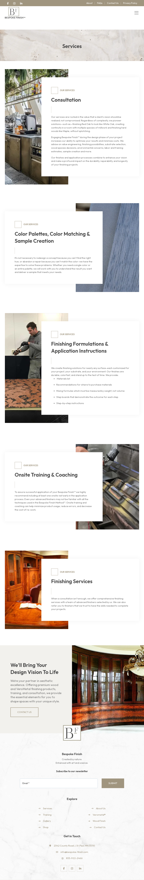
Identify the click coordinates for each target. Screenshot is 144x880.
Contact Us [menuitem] (113, 3)
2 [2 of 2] (38, 179)
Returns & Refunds (129, 874)
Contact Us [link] (24, 703)
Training (47, 805)
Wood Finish (99, 811)
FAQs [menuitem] (99, 3)
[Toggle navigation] (136, 12)
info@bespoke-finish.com (74, 842)
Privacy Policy (86, 874)
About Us (101, 799)
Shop (46, 817)
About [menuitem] (89, 3)
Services (47, 799)
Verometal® (99, 805)
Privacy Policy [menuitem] (130, 3)
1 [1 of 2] (34, 179)
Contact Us (100, 817)
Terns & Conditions (106, 874)
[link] (8, 3)
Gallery (47, 811)
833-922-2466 (74, 848)
